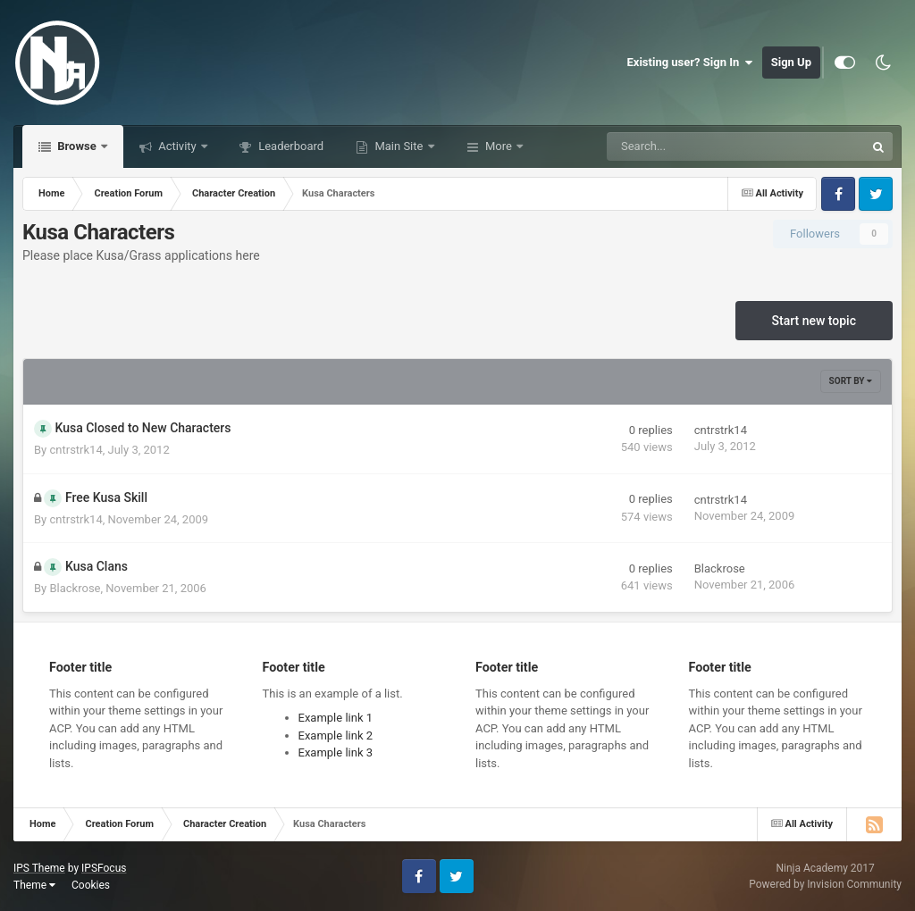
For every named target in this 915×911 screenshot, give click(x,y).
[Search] (691, 146)
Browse (77, 146)
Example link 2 (336, 735)
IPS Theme (39, 868)
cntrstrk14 (75, 449)
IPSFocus (103, 868)
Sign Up (791, 62)
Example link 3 (336, 752)
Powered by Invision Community (825, 884)
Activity (177, 146)
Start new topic (814, 320)
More (499, 146)
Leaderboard (289, 146)
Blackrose (74, 588)
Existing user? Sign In (690, 62)
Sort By (850, 381)
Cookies (90, 885)
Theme (34, 885)
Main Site (398, 146)
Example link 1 (336, 717)
